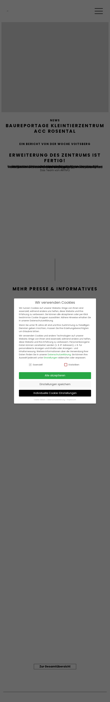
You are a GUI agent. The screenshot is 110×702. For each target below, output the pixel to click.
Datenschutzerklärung (59, 354)
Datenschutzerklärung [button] (56, 400)
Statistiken (71, 364)
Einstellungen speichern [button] (55, 384)
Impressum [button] (71, 400)
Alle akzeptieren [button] (55, 375)
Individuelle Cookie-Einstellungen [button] (55, 393)
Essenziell (35, 364)
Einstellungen (51, 357)
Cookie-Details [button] (40, 400)
